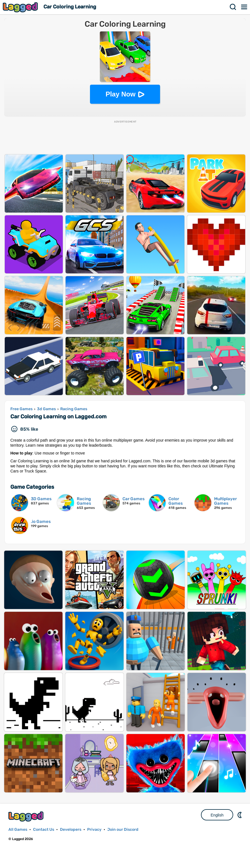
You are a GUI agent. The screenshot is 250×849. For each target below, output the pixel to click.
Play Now (121, 94)
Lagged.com (26, 816)
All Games (17, 829)
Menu (244, 7)
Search (233, 7)
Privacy (94, 829)
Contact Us (43, 829)
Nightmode (240, 814)
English (217, 815)
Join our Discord (122, 829)
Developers (70, 829)
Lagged (21, 7)
